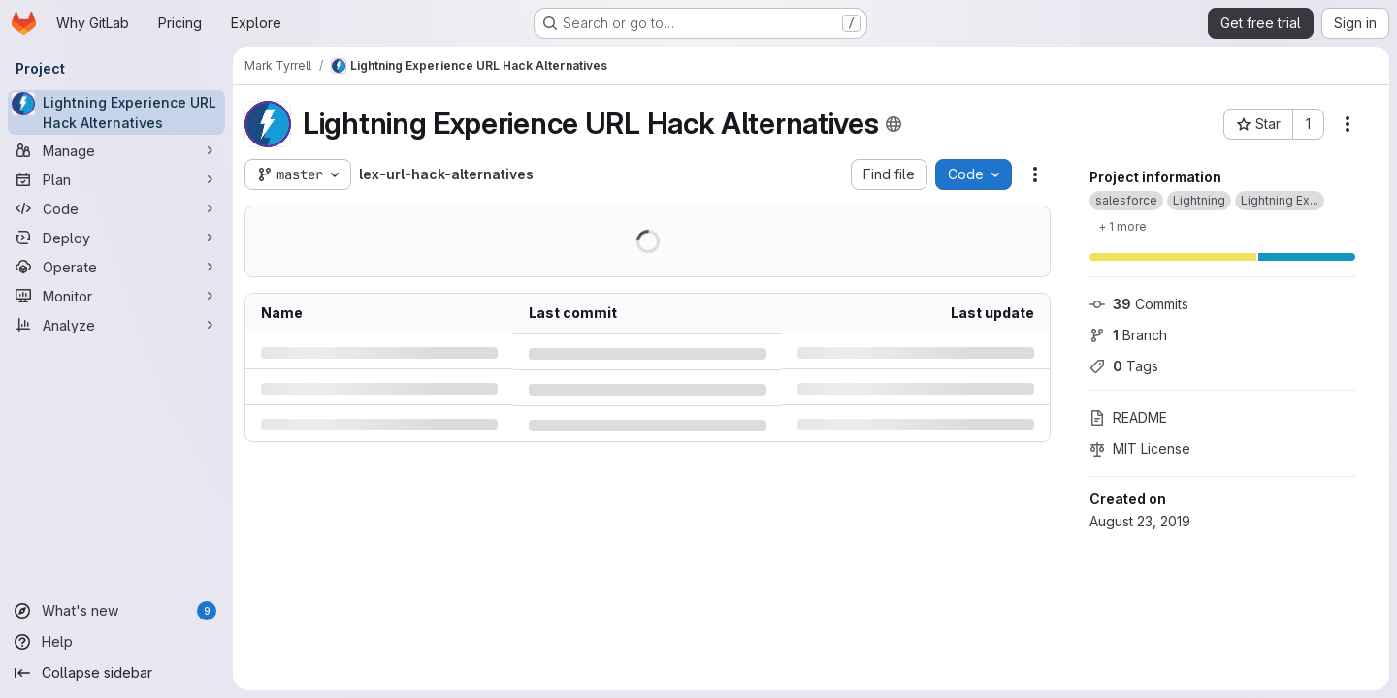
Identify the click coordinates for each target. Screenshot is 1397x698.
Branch (1128, 335)
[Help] (116, 641)
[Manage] (116, 150)
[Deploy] (116, 237)
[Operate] (116, 266)
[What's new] (116, 610)
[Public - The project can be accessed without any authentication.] (893, 124)
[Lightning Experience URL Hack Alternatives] (116, 112)
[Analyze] (116, 324)
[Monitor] (116, 295)
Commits (1138, 304)
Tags (1123, 366)
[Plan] (116, 179)
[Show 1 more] (1122, 226)
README (1128, 417)
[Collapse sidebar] (116, 672)
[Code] (116, 208)
